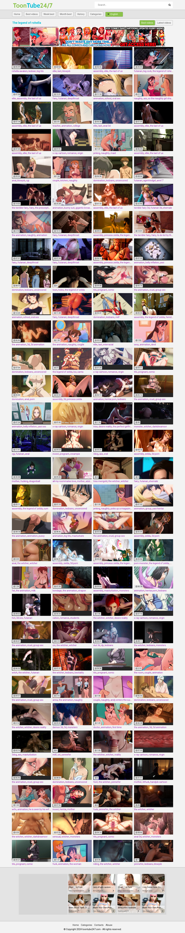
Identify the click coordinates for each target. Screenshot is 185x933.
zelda (148, 454)
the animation (19, 235)
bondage (57, 590)
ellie (55, 71)
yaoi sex (42, 426)
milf (117, 317)
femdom (170, 317)
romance (72, 153)
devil (153, 344)
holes (61, 290)
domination (99, 180)
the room (138, 672)
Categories (95, 14)
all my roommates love (64, 481)
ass (145, 98)
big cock (147, 71)
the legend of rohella (163, 71)
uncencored (121, 180)
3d (28, 344)
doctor (96, 727)
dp (102, 645)
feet (95, 782)
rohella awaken (20, 71)
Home (17, 14)
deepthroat (73, 98)
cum (46, 508)
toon (55, 290)
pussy (42, 536)
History (81, 14)
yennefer (66, 754)
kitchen (64, 180)
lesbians (110, 180)
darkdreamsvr (159, 426)
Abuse (109, 925)
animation (98, 98)
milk (33, 590)
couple (56, 180)
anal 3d (107, 125)
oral (106, 454)
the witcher (114, 481)
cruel (151, 290)
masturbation (111, 590)
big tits (40, 71)
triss (95, 426)
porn (32, 399)
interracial (108, 344)
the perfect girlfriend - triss (126, 426)
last (59, 71)
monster (138, 426)
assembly (98, 71)
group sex (160, 290)
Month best (66, 14)
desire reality (105, 426)
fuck (95, 809)
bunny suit (69, 208)
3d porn (155, 454)
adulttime (91, 481)
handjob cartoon (158, 782)
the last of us (116, 71)
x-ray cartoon (59, 153)
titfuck (146, 782)
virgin (80, 153)
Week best (48, 14)
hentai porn (110, 399)
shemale (167, 208)
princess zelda (111, 235)
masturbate (78, 536)
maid (113, 153)
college (76, 125)
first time (117, 727)
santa (80, 372)
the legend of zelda (130, 235)
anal (14, 180)
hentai (63, 809)
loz (75, 372)
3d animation (37, 344)
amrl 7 (160, 180)
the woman (75, 864)
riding (96, 864)
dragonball (34, 481)
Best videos (32, 14)
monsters (124, 590)
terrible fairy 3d (142, 208)
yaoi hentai (158, 508)
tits (95, 290)
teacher (57, 125)
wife (14, 809)
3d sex (19, 618)
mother (16, 481)
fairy (55, 98)
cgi (27, 180)
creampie (75, 454)
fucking (24, 481)
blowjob (66, 71)
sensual (57, 836)
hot (13, 618)
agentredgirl (149, 180)
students (74, 618)
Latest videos (164, 22)
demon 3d (58, 727)
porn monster (141, 563)
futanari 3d (156, 208)
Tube (21, 5)
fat (13, 590)
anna (55, 700)
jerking (96, 153)
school (108, 98)
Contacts (99, 925)
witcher (147, 426)
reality (117, 754)
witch (14, 672)
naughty (138, 98)
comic (111, 290)
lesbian (32, 71)
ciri (54, 645)
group (148, 508)
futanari (138, 71)
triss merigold (100, 481)
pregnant (102, 290)
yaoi (162, 262)
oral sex (116, 98)
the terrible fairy (20, 208)
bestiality (79, 672)
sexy (136, 344)
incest (56, 454)
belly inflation (152, 262)
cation (56, 618)
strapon (82, 590)
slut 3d (96, 645)
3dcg (95, 454)
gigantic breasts (84, 208)
